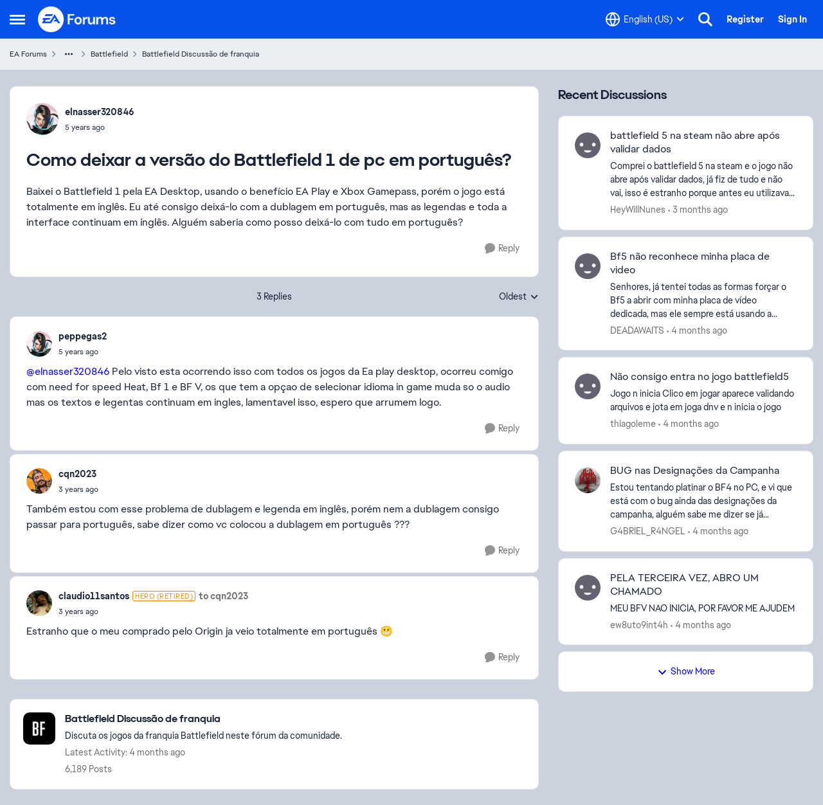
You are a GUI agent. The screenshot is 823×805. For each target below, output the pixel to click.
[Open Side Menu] (17, 19)
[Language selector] (645, 19)
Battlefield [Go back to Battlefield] (109, 54)
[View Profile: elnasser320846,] (42, 119)
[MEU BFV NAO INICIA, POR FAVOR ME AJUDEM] (703, 608)
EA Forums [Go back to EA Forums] (28, 54)
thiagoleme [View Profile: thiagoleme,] (633, 424)
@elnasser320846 (67, 371)
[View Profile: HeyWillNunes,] (588, 145)
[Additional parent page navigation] (69, 54)
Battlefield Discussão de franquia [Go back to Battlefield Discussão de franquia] (200, 54)
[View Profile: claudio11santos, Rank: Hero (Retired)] (39, 603)
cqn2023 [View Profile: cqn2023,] (77, 474)
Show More (686, 671)
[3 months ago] (698, 210)
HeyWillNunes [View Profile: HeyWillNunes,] (637, 209)
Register (745, 19)
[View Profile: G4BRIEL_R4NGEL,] (588, 480)
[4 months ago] (697, 330)
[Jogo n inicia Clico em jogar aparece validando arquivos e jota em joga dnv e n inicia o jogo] (703, 400)
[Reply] (502, 248)
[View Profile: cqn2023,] (39, 481)
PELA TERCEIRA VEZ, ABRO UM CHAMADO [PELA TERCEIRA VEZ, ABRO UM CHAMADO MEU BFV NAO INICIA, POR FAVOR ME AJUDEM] (684, 585)
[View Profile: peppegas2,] (39, 344)
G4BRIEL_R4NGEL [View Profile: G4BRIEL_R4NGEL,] (647, 531)
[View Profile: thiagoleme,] (588, 386)
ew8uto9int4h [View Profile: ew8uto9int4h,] (639, 624)
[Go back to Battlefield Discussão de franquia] (203, 719)
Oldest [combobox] (519, 297)
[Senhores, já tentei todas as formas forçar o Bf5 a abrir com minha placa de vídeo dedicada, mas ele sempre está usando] (703, 300)
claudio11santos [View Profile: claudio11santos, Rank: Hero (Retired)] (94, 596)
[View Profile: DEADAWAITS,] (588, 266)
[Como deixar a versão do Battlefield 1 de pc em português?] (83, 351)
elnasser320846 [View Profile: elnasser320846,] (99, 112)
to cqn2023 (223, 596)
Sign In (792, 19)
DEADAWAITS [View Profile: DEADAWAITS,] (637, 330)
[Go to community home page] (77, 19)
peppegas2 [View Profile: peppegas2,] (83, 336)
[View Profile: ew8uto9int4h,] (588, 588)
